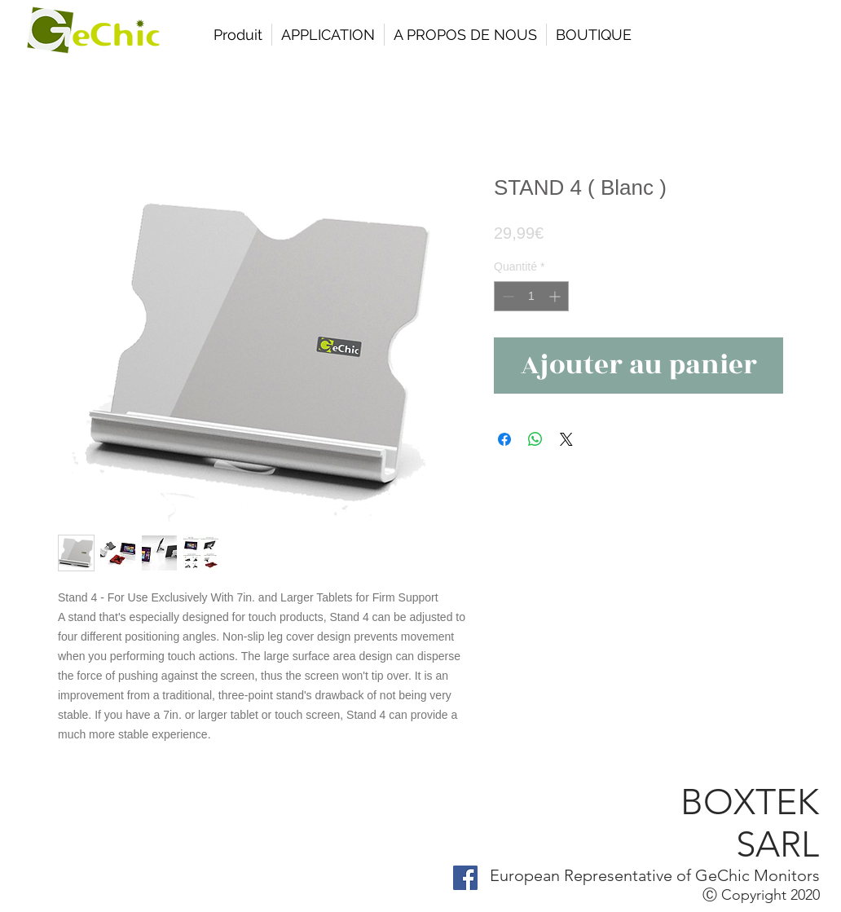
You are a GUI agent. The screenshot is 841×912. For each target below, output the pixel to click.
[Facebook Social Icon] (465, 878)
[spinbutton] (531, 296)
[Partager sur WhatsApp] (535, 439)
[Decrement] (506, 296)
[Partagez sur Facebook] (504, 439)
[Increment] (556, 296)
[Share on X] (566, 439)
